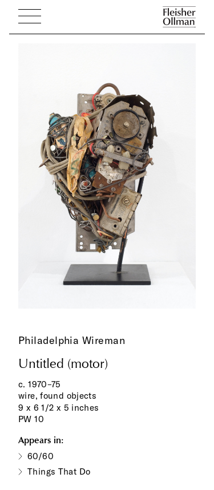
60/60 (40, 456)
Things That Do (58, 471)
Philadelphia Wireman (71, 340)
